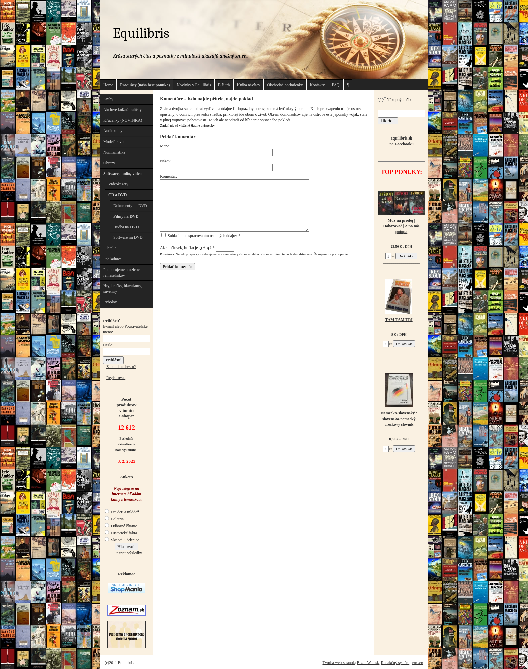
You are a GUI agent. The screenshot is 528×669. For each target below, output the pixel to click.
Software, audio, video (122, 173)
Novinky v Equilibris (194, 84)
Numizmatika (114, 152)
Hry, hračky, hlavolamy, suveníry (122, 288)
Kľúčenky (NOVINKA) (122, 120)
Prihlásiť (417, 663)
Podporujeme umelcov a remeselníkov (123, 272)
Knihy (108, 99)
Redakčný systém (395, 662)
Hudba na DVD (126, 227)
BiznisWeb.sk (368, 662)
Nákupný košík (394, 99)
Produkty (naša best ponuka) (145, 84)
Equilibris (141, 33)
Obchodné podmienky (285, 84)
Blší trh (224, 84)
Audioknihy (112, 130)
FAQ (335, 84)
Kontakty (317, 84)
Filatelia (109, 248)
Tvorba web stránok (338, 662)
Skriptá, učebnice (122, 540)
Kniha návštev (248, 84)
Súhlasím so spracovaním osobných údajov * (200, 235)
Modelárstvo (113, 141)
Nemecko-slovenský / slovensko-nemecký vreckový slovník (399, 419)
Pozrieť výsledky (128, 553)
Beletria (114, 519)
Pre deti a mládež (122, 512)
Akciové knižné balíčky (122, 109)
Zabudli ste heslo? (121, 366)
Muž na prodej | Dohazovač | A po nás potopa (401, 226)
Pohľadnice (112, 259)
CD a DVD (117, 194)
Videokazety (118, 184)
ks (390, 256)
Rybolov (110, 302)
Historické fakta (121, 533)
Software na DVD (128, 237)
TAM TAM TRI (399, 319)
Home (108, 84)
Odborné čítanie (121, 526)
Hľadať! (388, 120)
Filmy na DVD (126, 216)
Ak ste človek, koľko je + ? (197, 247)
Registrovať (115, 377)
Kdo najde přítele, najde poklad (220, 98)
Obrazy (109, 163)
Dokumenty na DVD (130, 205)
